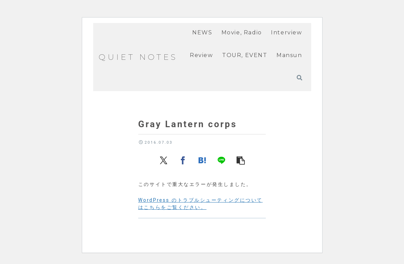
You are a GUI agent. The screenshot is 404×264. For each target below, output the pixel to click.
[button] (241, 160)
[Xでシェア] (164, 160)
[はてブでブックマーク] (202, 160)
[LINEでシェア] (221, 160)
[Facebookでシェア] (183, 160)
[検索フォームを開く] (299, 78)
